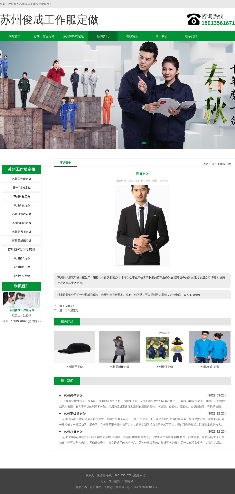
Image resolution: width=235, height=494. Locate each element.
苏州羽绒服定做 (21, 240)
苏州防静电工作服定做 (21, 249)
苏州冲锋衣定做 (73, 36)
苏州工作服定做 (44, 36)
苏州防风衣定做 (21, 231)
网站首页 (15, 36)
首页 (206, 164)
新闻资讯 (103, 36)
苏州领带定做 (22, 267)
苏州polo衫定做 (21, 222)
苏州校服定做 (22, 275)
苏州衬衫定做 (22, 196)
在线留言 (132, 36)
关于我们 (161, 36)
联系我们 (191, 36)
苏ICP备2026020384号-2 (142, 487)
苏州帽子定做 (22, 258)
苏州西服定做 (22, 205)
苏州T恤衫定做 (22, 187)
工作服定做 (72, 310)
